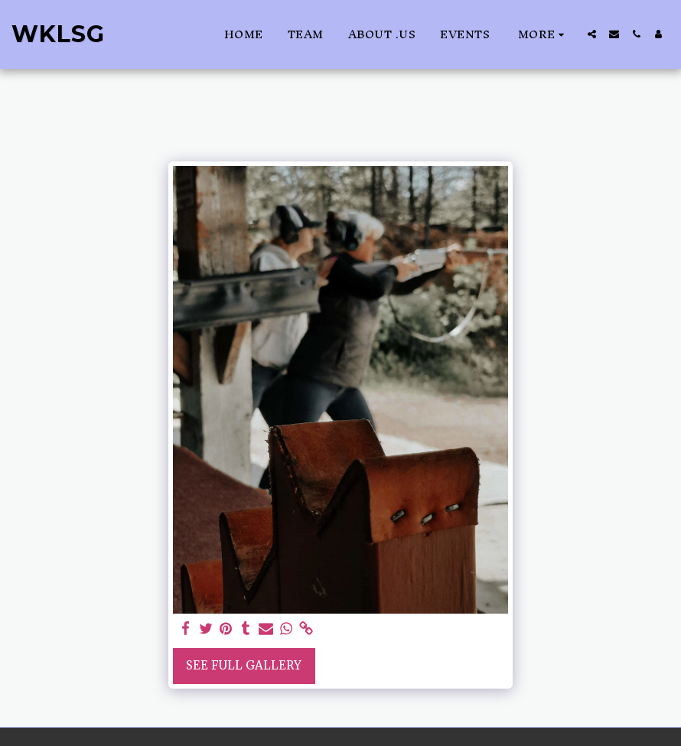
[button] (592, 34)
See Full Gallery (243, 665)
